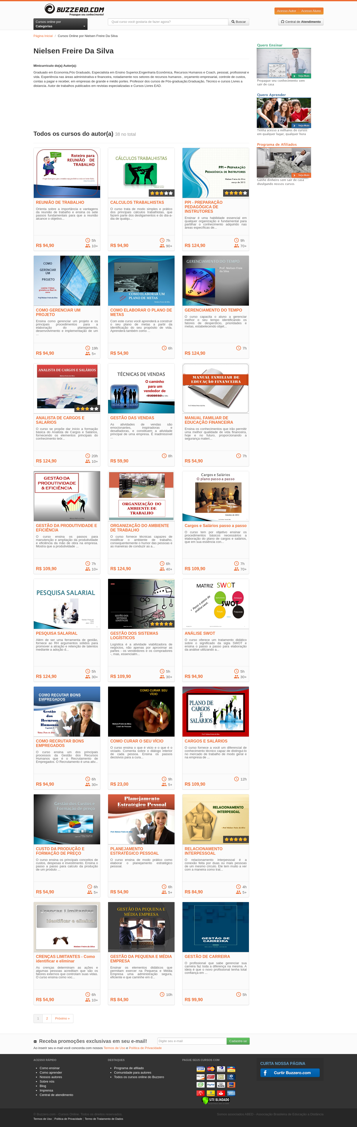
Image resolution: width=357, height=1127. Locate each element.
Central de (301, 22)
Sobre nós (47, 1081)
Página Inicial (43, 36)
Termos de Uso (114, 1048)
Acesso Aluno (311, 11)
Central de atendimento (56, 1095)
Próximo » (62, 1018)
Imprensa (46, 1090)
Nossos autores (51, 1077)
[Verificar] (216, 1100)
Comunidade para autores (132, 1072)
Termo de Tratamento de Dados (104, 1118)
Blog (43, 1086)
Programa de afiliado (129, 1068)
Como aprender (51, 1072)
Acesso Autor (286, 11)
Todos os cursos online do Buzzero (139, 1077)
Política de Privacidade (145, 1048)
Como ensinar (50, 1068)
